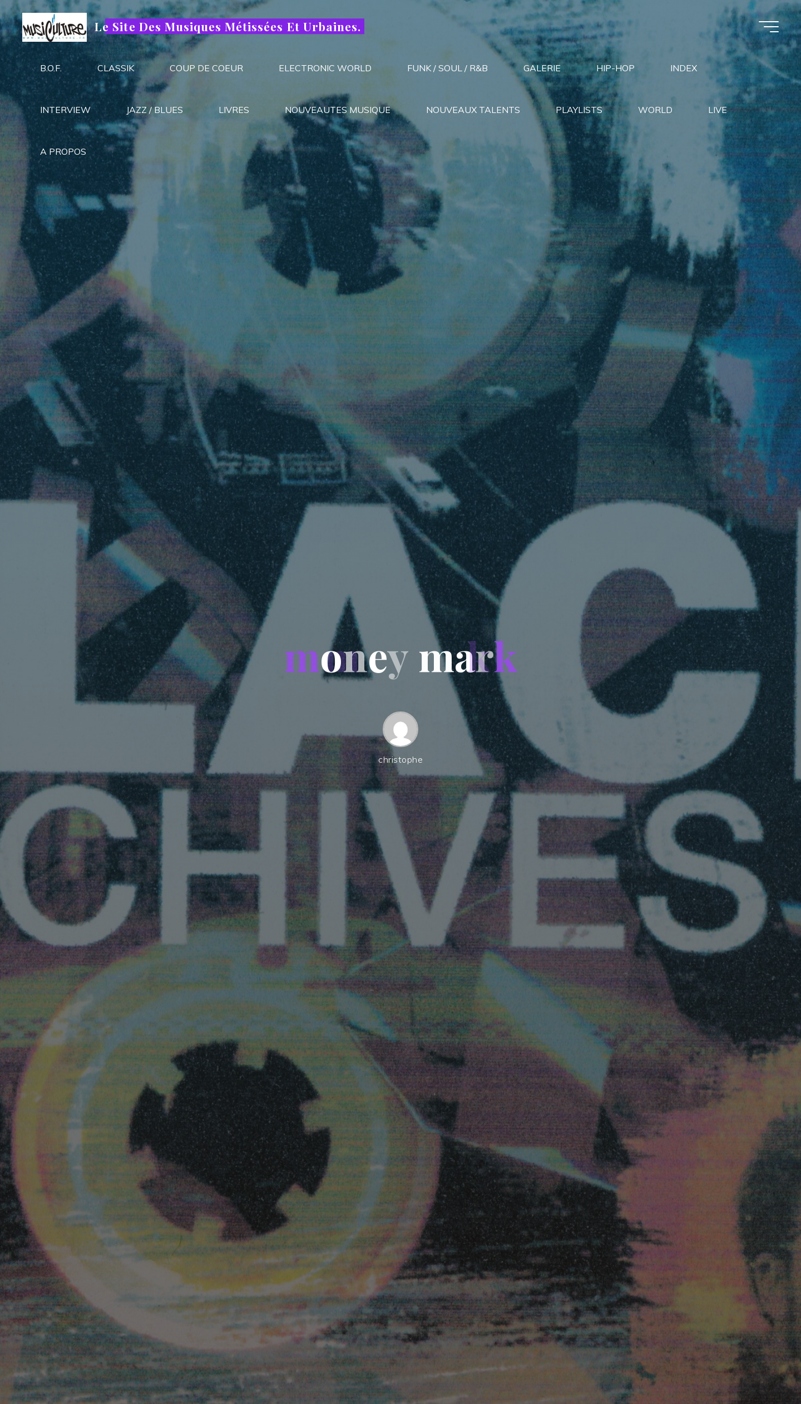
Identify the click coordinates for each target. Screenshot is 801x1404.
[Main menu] (769, 26)
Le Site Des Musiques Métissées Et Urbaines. (228, 26)
